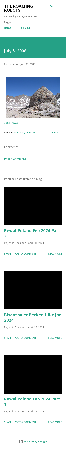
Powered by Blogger (33, 441)
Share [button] (54, 132)
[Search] (52, 6)
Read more (55, 253)
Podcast (31, 132)
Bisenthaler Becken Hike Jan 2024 (33, 317)
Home (7, 27)
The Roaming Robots (18, 8)
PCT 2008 (25, 27)
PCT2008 (19, 132)
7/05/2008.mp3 (11, 123)
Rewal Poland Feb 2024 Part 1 (32, 401)
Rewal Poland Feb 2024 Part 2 (32, 233)
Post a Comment (15, 158)
